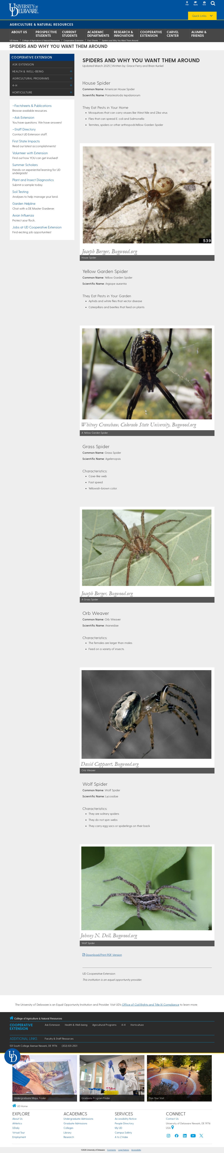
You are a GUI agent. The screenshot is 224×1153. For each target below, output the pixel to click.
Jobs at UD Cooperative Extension (37, 227)
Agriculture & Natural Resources (41, 24)
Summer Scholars (25, 165)
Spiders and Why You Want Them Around (120, 40)
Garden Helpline (23, 203)
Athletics (17, 1123)
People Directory (124, 1123)
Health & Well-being (28, 71)
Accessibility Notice (126, 1118)
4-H (14, 85)
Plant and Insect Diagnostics (33, 180)
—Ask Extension (23, 117)
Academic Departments (98, 33)
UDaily (15, 1127)
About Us (19, 32)
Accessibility (136, 1150)
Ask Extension (23, 64)
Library (67, 1132)
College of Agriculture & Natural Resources (41, 40)
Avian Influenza (23, 215)
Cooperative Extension (151, 33)
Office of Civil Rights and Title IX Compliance (150, 1004)
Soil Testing (20, 191)
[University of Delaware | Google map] (172, 1127)
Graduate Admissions (75, 1123)
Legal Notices (123, 1150)
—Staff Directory (24, 129)
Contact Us (172, 1118)
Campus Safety (123, 1132)
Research (69, 1136)
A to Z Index (121, 1136)
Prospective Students (46, 33)
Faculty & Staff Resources (59, 1038)
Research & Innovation (123, 33)
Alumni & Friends (198, 33)
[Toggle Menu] (71, 71)
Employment (19, 1136)
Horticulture (22, 92)
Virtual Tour (18, 1132)
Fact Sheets (92, 40)
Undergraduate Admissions (78, 1118)
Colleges (68, 1127)
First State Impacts (26, 141)
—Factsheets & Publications (32, 105)
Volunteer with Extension (30, 153)
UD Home (14, 40)
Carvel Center (173, 33)
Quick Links (199, 15)
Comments (111, 1150)
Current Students (69, 33)
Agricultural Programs (30, 78)
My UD (118, 1127)
